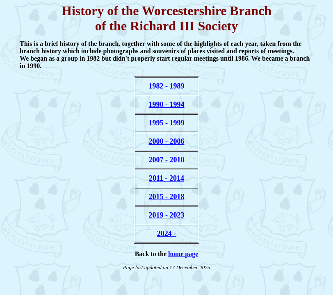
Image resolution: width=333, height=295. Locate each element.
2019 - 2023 (167, 215)
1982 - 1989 (167, 86)
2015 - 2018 (167, 197)
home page (183, 253)
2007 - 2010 (167, 160)
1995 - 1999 (167, 123)
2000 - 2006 (167, 141)
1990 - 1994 (167, 104)
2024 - (166, 233)
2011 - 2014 (166, 178)
